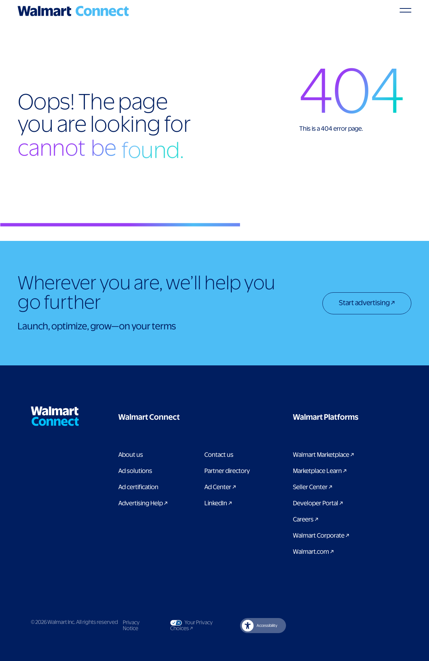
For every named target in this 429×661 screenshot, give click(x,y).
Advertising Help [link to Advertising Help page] (143, 503)
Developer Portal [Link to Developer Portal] (318, 503)
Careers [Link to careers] (305, 520)
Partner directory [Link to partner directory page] (227, 471)
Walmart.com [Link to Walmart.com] (313, 552)
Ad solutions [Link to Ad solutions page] (135, 471)
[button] (186, 418)
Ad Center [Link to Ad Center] (220, 487)
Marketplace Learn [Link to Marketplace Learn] (320, 471)
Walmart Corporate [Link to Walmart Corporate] (321, 536)
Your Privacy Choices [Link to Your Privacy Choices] (192, 625)
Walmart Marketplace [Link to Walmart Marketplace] (323, 455)
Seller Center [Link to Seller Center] (312, 487)
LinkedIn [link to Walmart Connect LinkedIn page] (218, 503)
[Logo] (73, 11)
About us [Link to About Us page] (130, 455)
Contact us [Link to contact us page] (218, 455)
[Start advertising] (366, 304)
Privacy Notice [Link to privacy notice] (131, 625)
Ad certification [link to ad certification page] (138, 487)
